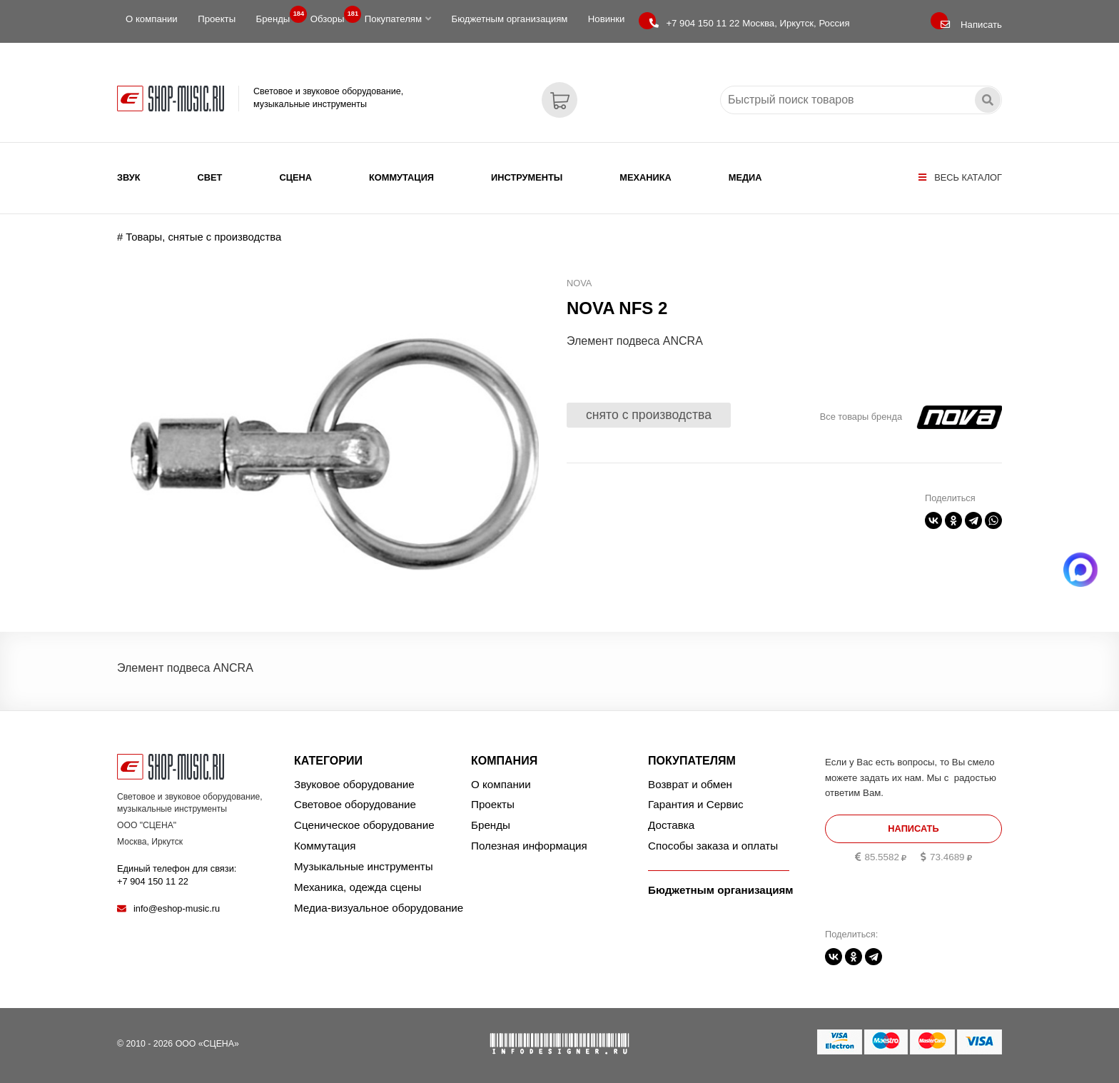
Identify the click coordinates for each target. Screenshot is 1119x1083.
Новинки (606, 19)
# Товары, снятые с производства (199, 237)
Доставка (671, 825)
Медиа (745, 177)
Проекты (217, 19)
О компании (152, 19)
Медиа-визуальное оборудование (378, 908)
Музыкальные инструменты (363, 866)
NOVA (579, 283)
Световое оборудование (355, 804)
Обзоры (331, 15)
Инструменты (526, 177)
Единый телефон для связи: (176, 875)
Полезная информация (529, 846)
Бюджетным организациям (509, 19)
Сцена (295, 177)
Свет (210, 177)
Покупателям (398, 19)
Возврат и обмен (690, 784)
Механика (645, 177)
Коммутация (401, 177)
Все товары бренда (861, 416)
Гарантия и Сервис (696, 804)
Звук (129, 177)
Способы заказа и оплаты (713, 846)
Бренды (277, 15)
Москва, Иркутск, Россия (749, 23)
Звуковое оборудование (354, 784)
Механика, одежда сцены (357, 887)
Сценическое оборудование (364, 825)
